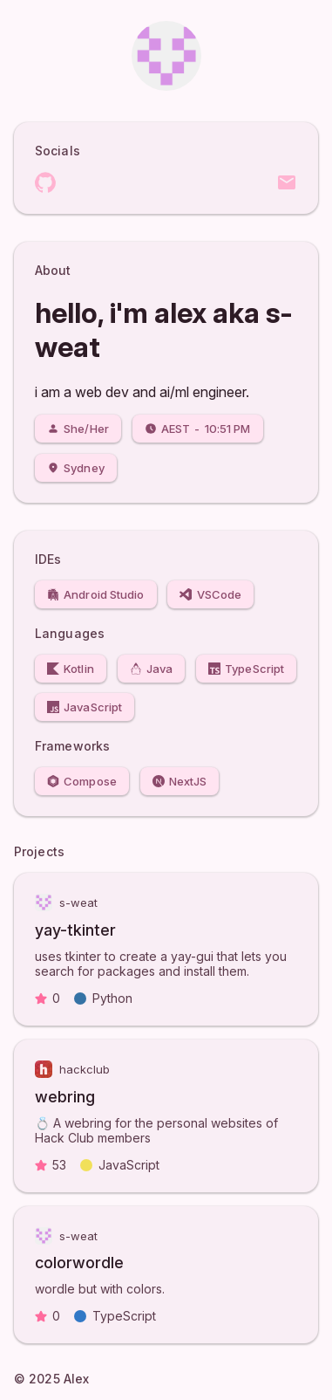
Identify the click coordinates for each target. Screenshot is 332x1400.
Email (286, 182)
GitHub (45, 182)
